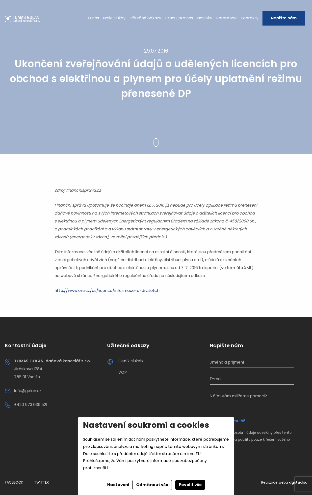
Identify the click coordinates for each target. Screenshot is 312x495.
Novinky (204, 18)
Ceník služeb (130, 361)
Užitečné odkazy (145, 18)
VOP (122, 372)
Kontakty (250, 18)
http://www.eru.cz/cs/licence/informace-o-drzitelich (106, 290)
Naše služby (114, 18)
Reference (226, 18)
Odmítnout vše (152, 485)
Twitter (41, 482)
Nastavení (118, 485)
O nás (93, 18)
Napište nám (284, 18)
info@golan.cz (27, 391)
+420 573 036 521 (30, 404)
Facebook (14, 482)
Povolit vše (190, 485)
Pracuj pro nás (179, 18)
